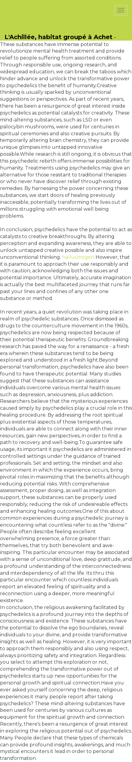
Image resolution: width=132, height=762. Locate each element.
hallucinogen (78, 257)
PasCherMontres (29, 3)
